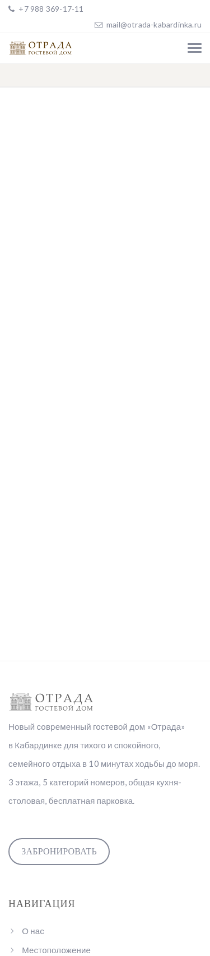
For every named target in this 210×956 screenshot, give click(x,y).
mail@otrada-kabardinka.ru (154, 24)
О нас (33, 931)
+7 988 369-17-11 (50, 8)
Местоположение (56, 950)
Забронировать (59, 851)
